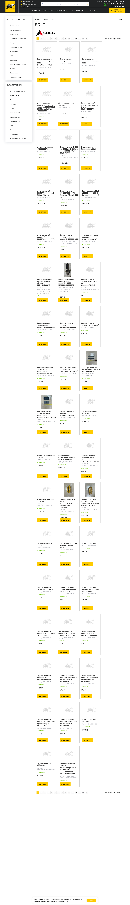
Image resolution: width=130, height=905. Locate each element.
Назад (120, 19)
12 (74, 37)
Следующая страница (113, 37)
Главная (37, 19)
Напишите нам (28, 1)
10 (67, 37)
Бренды (45, 19)
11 (71, 37)
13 (78, 37)
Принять (91, 900)
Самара (26, 6)
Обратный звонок (29, 4)
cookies (45, 899)
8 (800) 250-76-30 (115, 3)
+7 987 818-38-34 (116, 6)
